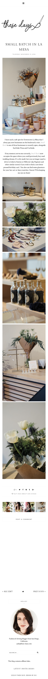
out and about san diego (25, 494)
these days (21, 675)
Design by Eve (31, 675)
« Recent (7, 591)
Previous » (39, 591)
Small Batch (35, 153)
